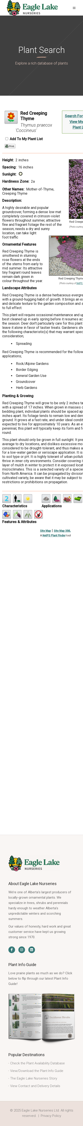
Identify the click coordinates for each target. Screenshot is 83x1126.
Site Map (45, 530)
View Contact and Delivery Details (35, 1086)
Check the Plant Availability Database (37, 1063)
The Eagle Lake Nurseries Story (33, 1078)
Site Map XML (62, 530)
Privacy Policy (51, 1116)
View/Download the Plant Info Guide (36, 1071)
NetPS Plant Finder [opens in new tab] (54, 535)
